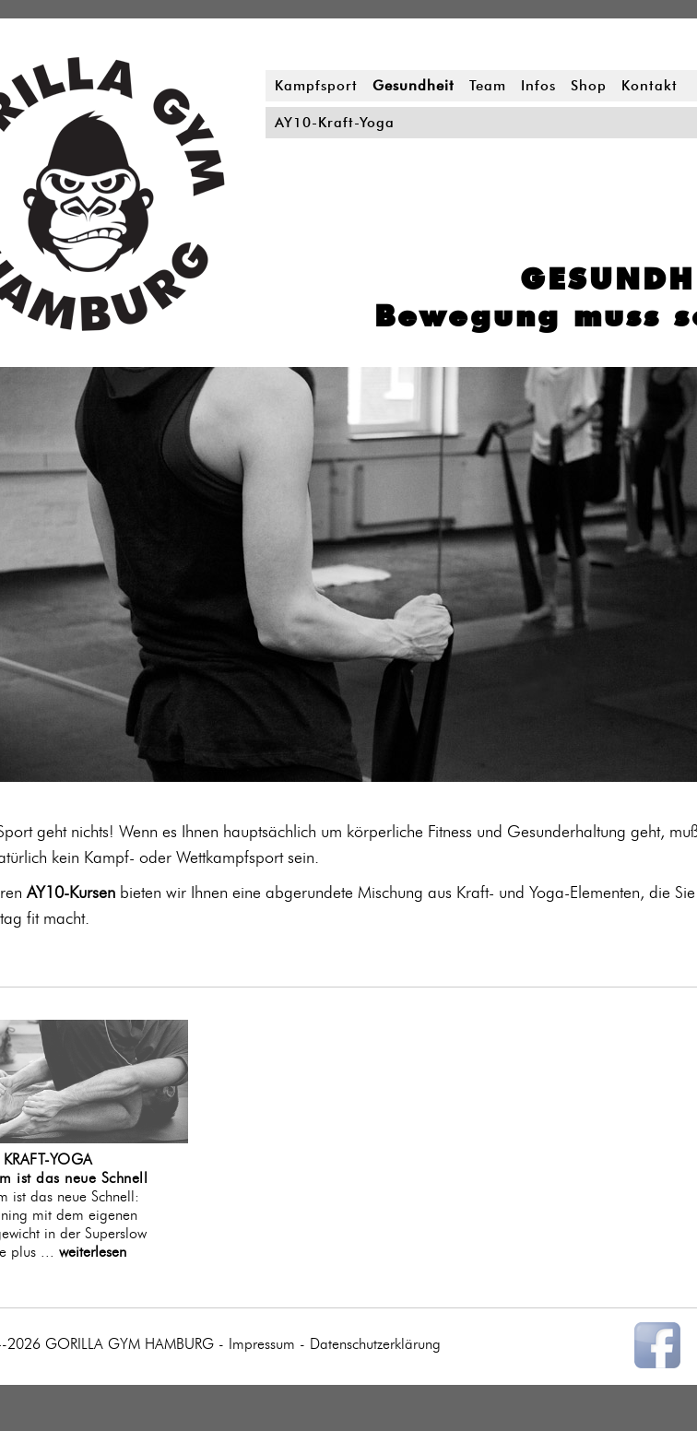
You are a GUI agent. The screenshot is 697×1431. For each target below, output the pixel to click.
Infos (538, 85)
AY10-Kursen (71, 892)
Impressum (262, 1344)
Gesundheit (413, 85)
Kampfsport (316, 85)
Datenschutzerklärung (375, 1344)
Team (487, 85)
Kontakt (649, 85)
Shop (589, 85)
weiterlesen (92, 1251)
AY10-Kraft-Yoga (335, 122)
